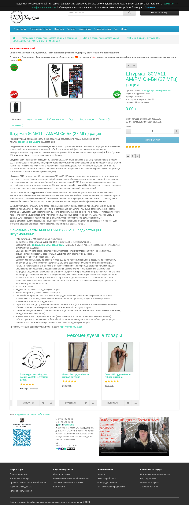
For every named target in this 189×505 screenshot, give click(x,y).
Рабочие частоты (55, 119)
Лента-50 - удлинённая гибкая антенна (153, 375)
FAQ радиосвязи (148, 478)
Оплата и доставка (19, 474)
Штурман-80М (22, 414)
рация (33, 414)
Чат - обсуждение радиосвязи (111, 486)
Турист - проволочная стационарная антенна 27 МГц (28, 377)
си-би (39, 414)
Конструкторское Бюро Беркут (156, 90)
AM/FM (46, 414)
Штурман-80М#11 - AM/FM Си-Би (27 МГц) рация (36, 41)
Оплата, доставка (102, 29)
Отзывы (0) (17, 125)
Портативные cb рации (40, 29)
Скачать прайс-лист (106, 478)
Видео (72, 119)
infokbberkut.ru (66, 425)
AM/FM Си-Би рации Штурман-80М (143, 38)
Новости (101, 474)
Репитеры (72, 29)
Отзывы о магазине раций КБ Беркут (71, 478)
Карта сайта (59, 486)
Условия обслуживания (21, 491)
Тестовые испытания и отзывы (68, 482)
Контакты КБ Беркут (19, 478)
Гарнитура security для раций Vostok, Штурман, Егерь (69, 377)
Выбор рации (20, 29)
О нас (124, 29)
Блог (116, 29)
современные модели (29, 142)
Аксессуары (85, 29)
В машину (59, 29)
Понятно (150, 7)
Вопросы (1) (105, 119)
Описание (17, 119)
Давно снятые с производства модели (101, 38)
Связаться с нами (61, 474)
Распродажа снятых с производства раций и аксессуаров (49, 38)
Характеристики (34, 119)
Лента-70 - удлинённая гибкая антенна (110, 375)
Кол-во (128, 126)
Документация (87, 119)
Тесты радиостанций (107, 482)
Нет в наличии (152, 139)
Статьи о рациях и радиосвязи (155, 474)
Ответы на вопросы (149, 482)
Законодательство (149, 486)
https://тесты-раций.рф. (71, 327)
